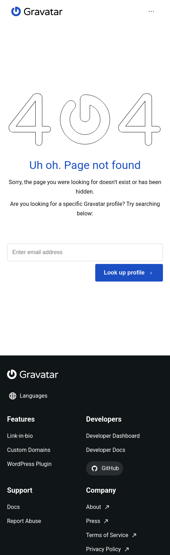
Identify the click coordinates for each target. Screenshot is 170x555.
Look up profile (124, 273)
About (93, 507)
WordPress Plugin (29, 464)
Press (93, 521)
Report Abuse (24, 521)
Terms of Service (107, 535)
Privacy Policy (103, 549)
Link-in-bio (20, 436)
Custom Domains (28, 450)
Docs (13, 507)
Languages (27, 396)
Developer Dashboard (113, 436)
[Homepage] (37, 11)
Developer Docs (105, 450)
